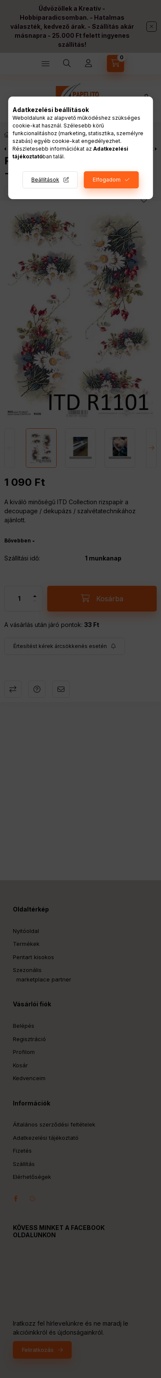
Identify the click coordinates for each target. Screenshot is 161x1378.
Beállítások (45, 179)
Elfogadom (107, 179)
